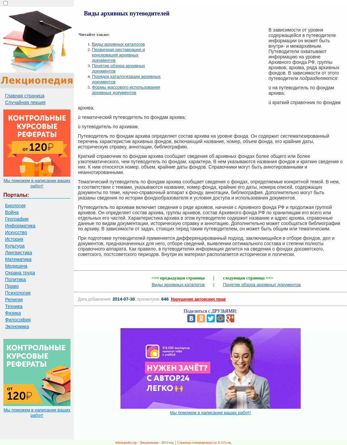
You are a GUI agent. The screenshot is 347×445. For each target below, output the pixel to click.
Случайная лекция (25, 102)
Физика (13, 313)
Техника (13, 306)
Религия (14, 299)
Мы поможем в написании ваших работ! (36, 183)
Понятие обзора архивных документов (262, 284)
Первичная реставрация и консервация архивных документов (118, 55)
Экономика (17, 326)
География (17, 219)
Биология (15, 205)
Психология (18, 293)
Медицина (16, 266)
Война (11, 212)
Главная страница (25, 95)
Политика (15, 279)
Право (12, 286)
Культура (14, 246)
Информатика (20, 225)
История (14, 239)
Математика (18, 259)
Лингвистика (18, 252)
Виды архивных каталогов (118, 44)
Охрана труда (20, 272)
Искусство (16, 232)
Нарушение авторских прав (198, 299)
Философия (18, 319)
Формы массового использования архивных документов (126, 90)
